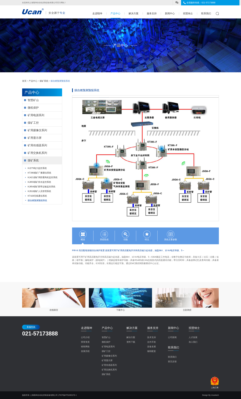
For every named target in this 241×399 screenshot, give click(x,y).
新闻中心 (170, 13)
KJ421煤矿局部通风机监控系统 (42, 177)
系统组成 (104, 239)
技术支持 (151, 337)
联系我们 (206, 13)
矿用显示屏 (34, 137)
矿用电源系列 (36, 115)
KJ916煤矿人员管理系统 (39, 191)
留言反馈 (172, 361)
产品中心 (115, 13)
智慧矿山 (33, 100)
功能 (125, 239)
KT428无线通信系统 (37, 196)
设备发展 (151, 346)
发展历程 (85, 351)
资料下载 (130, 342)
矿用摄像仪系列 (37, 130)
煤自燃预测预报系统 (37, 200)
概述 (83, 239)
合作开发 (151, 342)
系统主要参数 (170, 239)
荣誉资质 (85, 342)
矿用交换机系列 (37, 152)
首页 (24, 81)
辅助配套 (151, 351)
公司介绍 (85, 337)
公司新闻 (172, 337)
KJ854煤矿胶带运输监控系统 (41, 186)
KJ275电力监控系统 (37, 168)
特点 (147, 239)
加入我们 (193, 342)
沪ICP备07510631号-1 (67, 395)
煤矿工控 (33, 122)
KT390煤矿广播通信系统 (39, 173)
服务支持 (152, 13)
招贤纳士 (188, 13)
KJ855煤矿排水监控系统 (39, 182)
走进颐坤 (97, 13)
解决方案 (133, 13)
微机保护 (33, 107)
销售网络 (85, 346)
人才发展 (193, 337)
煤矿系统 (44, 81)
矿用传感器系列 (37, 145)
